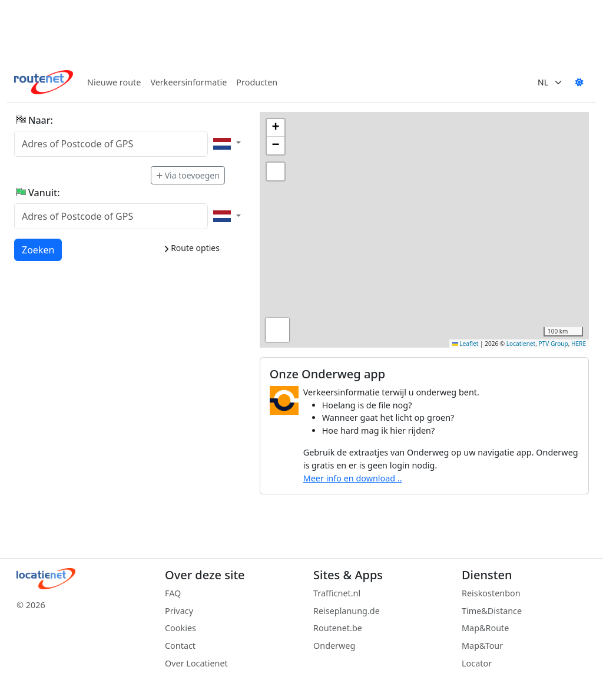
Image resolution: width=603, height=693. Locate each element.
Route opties (192, 247)
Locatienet (520, 343)
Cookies (180, 627)
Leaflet (465, 343)
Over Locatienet (196, 663)
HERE (578, 343)
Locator (477, 663)
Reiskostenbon (491, 593)
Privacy (179, 610)
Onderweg (334, 645)
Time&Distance (492, 610)
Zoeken (38, 249)
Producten (256, 82)
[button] (275, 128)
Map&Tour (482, 645)
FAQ (173, 593)
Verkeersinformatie (188, 82)
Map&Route (485, 627)
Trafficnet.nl (336, 593)
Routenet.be (337, 627)
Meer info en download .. (352, 478)
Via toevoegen (188, 175)
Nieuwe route (114, 82)
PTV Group (553, 343)
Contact (180, 645)
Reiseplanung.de (346, 610)
